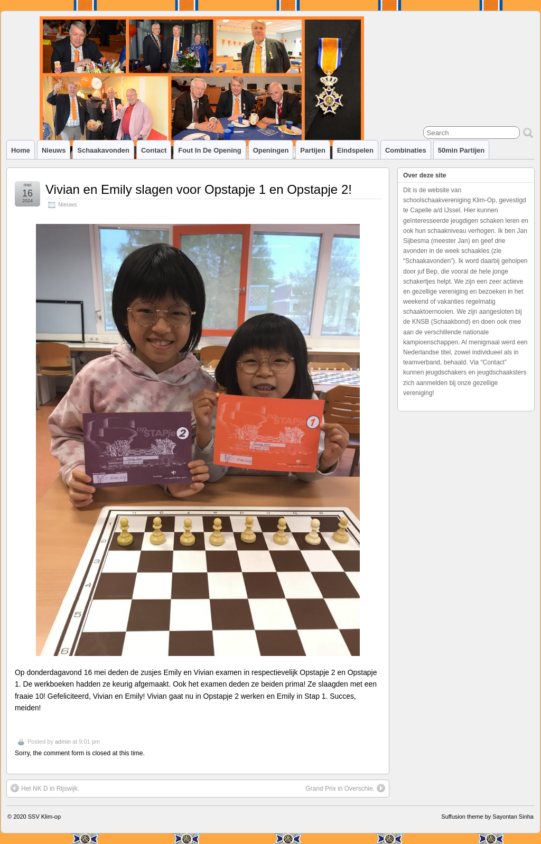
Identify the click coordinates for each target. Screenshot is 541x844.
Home (20, 150)
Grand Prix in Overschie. (345, 788)
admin (63, 741)
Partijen (312, 150)
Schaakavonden (103, 150)
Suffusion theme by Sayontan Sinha (487, 816)
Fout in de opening (209, 150)
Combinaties (405, 150)
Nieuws (54, 150)
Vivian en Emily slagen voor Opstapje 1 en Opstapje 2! (198, 189)
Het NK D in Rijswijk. (45, 788)
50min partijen (461, 150)
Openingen (271, 150)
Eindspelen (355, 150)
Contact (153, 150)
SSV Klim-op (44, 816)
